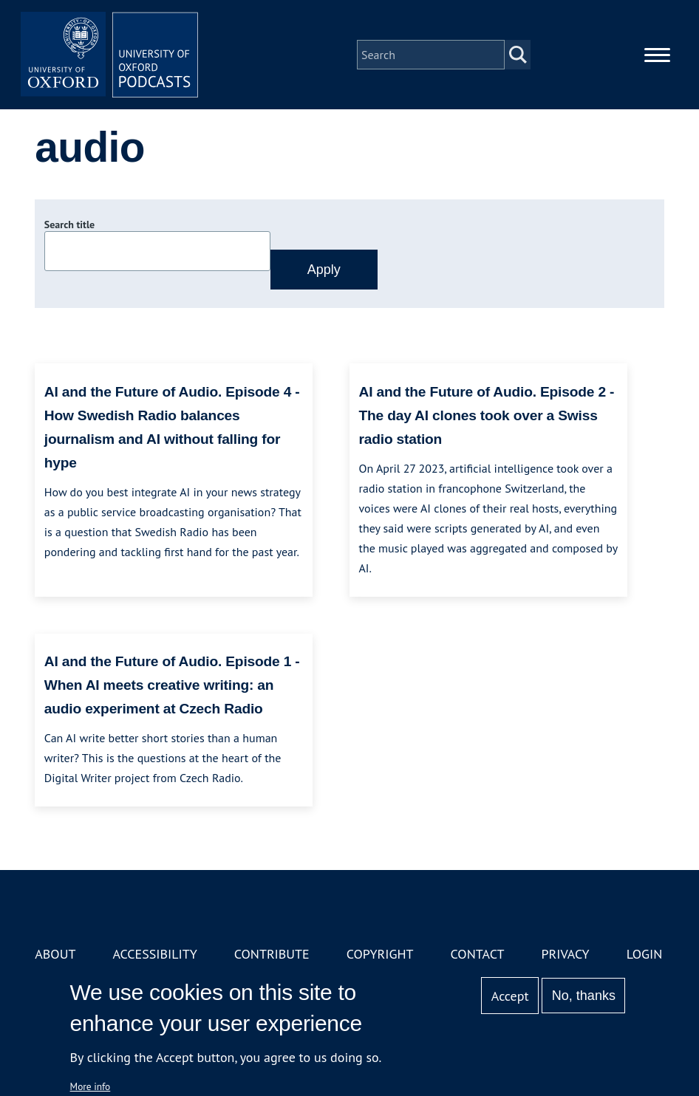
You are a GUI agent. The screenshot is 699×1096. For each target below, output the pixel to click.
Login (645, 953)
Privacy (565, 953)
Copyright (380, 953)
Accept (510, 995)
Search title (69, 224)
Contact (478, 953)
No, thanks (584, 995)
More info (90, 1086)
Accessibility (154, 953)
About (55, 953)
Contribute (272, 953)
